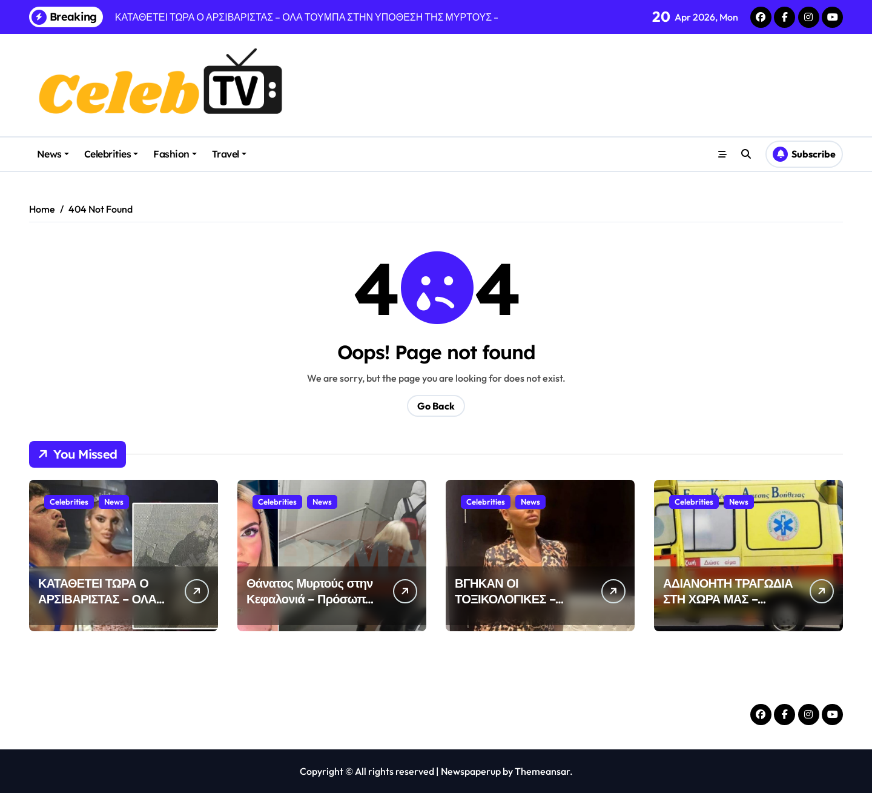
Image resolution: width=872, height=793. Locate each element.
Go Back (436, 406)
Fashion (175, 154)
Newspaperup (471, 771)
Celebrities (111, 154)
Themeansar (542, 771)
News (53, 154)
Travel (229, 154)
